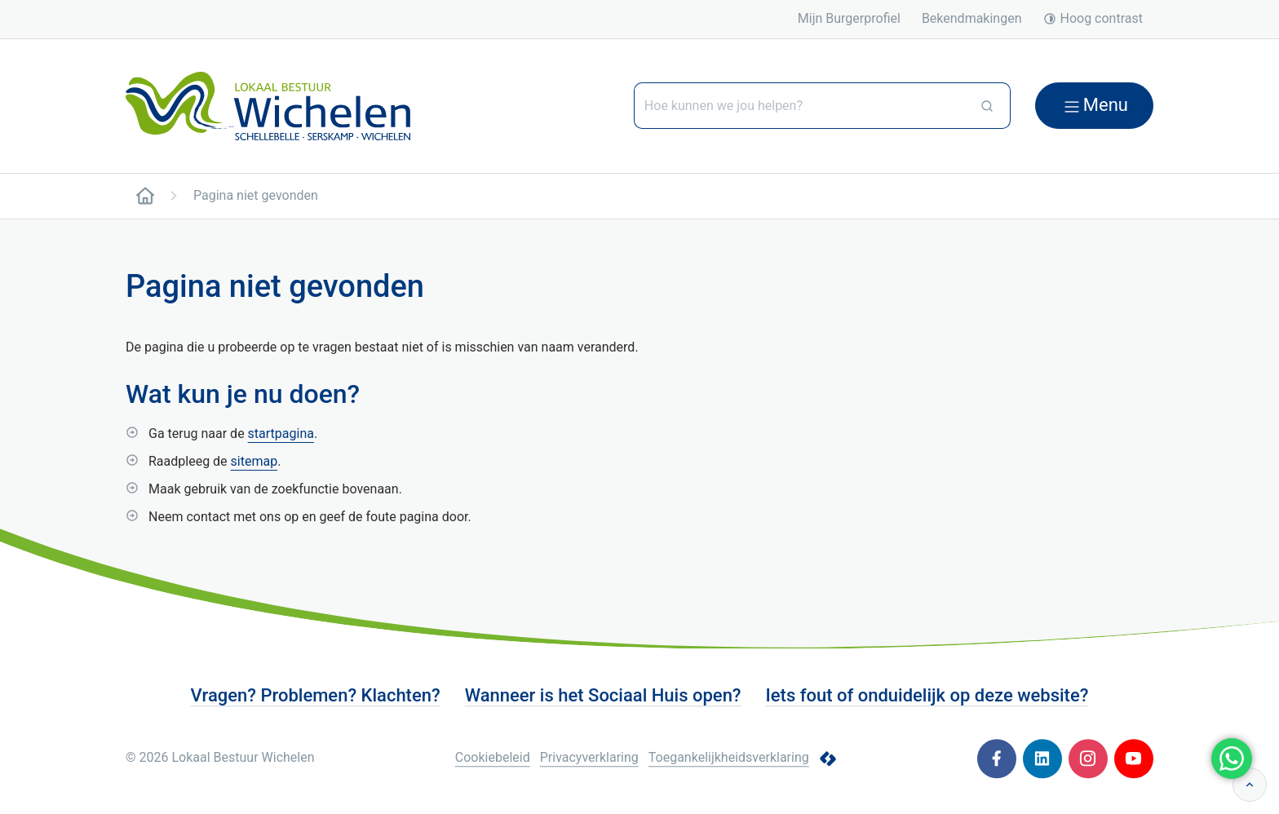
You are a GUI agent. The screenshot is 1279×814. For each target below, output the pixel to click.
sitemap (254, 461)
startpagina (281, 433)
